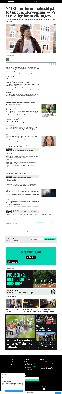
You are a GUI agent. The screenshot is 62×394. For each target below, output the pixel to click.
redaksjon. (34, 366)
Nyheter (36, 2)
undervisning (8, 214)
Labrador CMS (45, 375)
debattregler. (28, 367)
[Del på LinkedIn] (53, 64)
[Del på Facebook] (49, 64)
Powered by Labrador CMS (31, 392)
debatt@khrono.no (44, 363)
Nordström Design (46, 372)
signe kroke (50, 214)
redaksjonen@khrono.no (45, 361)
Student (44, 2)
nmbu (43, 214)
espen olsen (14, 214)
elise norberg (20, 214)
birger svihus (26, 214)
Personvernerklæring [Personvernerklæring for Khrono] (14, 369)
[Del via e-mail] (55, 64)
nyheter (31, 214)
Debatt (40, 2)
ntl (46, 214)
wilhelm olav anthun (37, 214)
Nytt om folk (49, 2)
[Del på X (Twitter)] (51, 64)
